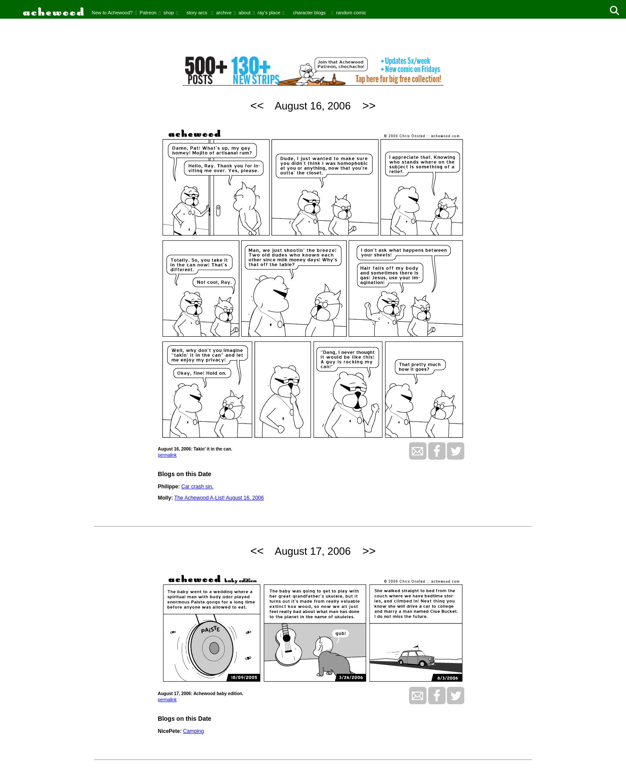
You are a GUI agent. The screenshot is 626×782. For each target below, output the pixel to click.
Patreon (148, 12)
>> (369, 105)
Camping (193, 731)
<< (257, 105)
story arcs (196, 12)
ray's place (269, 12)
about (245, 12)
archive (223, 12)
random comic (351, 12)
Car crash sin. (197, 487)
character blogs (309, 12)
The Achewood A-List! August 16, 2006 (219, 498)
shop (168, 12)
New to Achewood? (112, 12)
